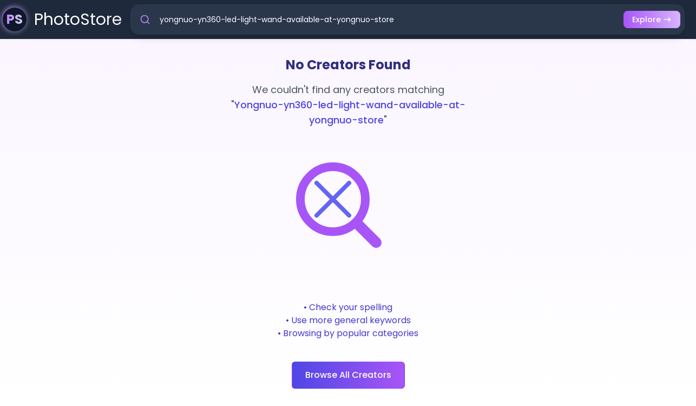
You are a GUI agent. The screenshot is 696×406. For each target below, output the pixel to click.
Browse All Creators (348, 375)
